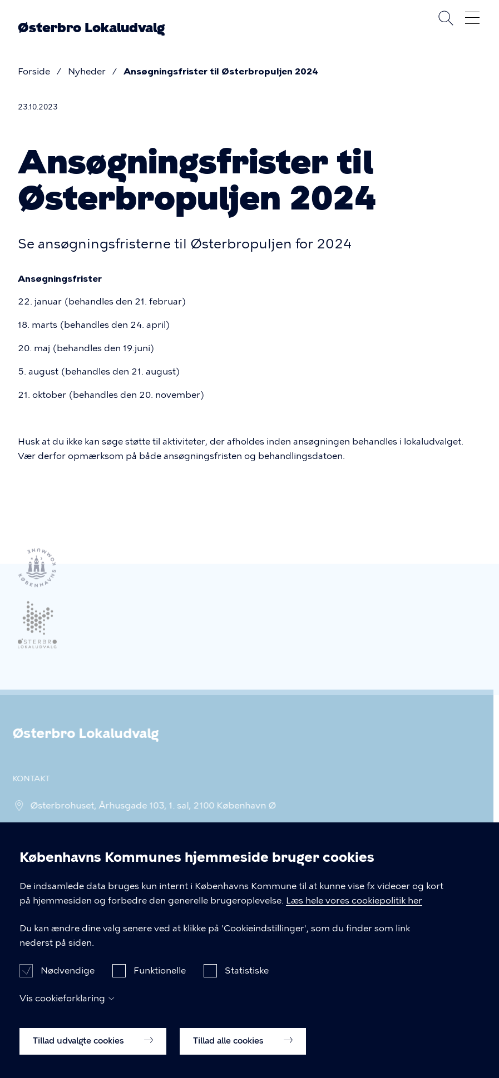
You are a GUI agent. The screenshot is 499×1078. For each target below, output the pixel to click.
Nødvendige (68, 984)
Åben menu (472, 17)
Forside (34, 71)
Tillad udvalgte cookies (93, 1054)
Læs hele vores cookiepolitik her (354, 914)
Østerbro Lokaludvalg (91, 28)
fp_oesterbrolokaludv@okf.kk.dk (96, 829)
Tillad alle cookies (243, 1054)
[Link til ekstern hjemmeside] (37, 629)
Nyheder (87, 71)
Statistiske (247, 984)
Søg (445, 17)
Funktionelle (160, 984)
